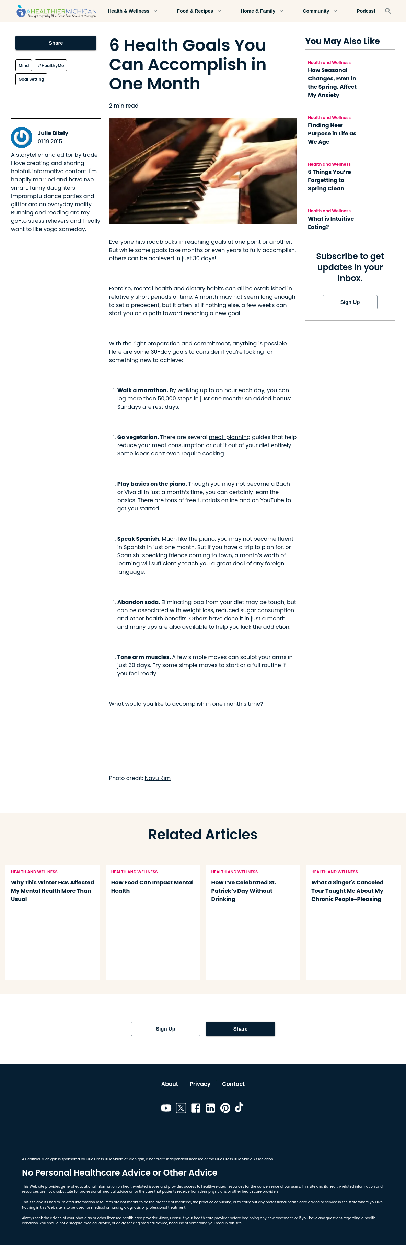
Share (55, 43)
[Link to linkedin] (211, 1109)
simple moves (198, 665)
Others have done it (216, 618)
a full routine (264, 665)
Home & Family (262, 11)
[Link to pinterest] (225, 1109)
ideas (143, 454)
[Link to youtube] (166, 1109)
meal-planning (230, 437)
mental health (153, 289)
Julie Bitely (53, 133)
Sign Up (350, 302)
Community (320, 11)
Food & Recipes (199, 11)
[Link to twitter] (181, 1109)
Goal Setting (31, 79)
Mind (24, 65)
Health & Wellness (132, 11)
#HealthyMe (51, 65)
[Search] (388, 11)
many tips (143, 627)
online (230, 500)
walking (187, 390)
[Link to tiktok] (240, 1109)
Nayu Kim (158, 778)
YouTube (272, 500)
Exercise (120, 289)
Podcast (366, 11)
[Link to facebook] (196, 1109)
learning (128, 564)
